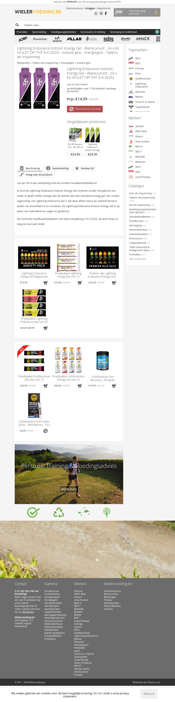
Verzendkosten (112, 605)
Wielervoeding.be (118, 583)
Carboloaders (52, 594)
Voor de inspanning (142, 193)
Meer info (69, 489)
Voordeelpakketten (142, 216)
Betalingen (110, 597)
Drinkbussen (138, 221)
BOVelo (78, 611)
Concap (136, 68)
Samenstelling (57, 168)
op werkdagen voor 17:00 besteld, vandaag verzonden (91, 90)
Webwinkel (23, 62)
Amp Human (81, 599)
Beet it (78, 603)
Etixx (135, 73)
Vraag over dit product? (36, 174)
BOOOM (137, 157)
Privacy (108, 599)
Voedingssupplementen (63, 32)
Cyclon (78, 627)
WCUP (77, 665)
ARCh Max (138, 131)
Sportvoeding (39, 32)
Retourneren (111, 594)
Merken (80, 583)
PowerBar (79, 647)
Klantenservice (74, 8)
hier (24, 597)
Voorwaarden (111, 603)
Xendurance (81, 671)
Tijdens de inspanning (45, 62)
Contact (21, 583)
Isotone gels (84, 62)
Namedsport (81, 644)
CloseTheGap (139, 177)
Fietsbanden (51, 629)
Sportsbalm (80, 656)
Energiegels (67, 62)
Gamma (50, 583)
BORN (77, 615)
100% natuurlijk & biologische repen (141, 249)
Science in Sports (142, 102)
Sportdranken (52, 609)
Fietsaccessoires (53, 621)
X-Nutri (78, 674)
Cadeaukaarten (139, 242)
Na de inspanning (141, 204)
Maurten (137, 91)
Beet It (136, 146)
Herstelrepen (51, 605)
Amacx (136, 136)
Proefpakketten (53, 635)
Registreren (104, 8)
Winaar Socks (81, 668)
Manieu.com (154, 682)
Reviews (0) (84, 168)
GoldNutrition (140, 78)
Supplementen (52, 611)
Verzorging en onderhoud (123, 32)
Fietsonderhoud (140, 229)
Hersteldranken (53, 603)
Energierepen (52, 597)
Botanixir (137, 161)
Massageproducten (55, 615)
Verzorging (137, 225)
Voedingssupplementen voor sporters (142, 211)
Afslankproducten (54, 617)
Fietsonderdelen (140, 234)
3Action (136, 126)
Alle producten (137, 258)
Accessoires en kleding (93, 32)
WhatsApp (28, 611)
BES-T (135, 151)
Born (135, 58)
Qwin (77, 650)
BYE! (134, 63)
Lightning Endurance (138, 85)
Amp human (139, 141)
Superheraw (139, 107)
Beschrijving (30, 168)
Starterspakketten (54, 632)
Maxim (136, 97)
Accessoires (138, 238)
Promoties (22, 32)
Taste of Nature (83, 662)
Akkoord (148, 694)
